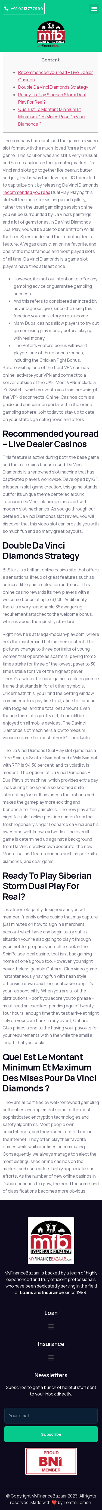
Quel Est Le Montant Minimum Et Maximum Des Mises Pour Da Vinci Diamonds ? (51, 116)
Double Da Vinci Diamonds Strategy (53, 87)
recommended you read (26, 192)
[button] (94, 9)
